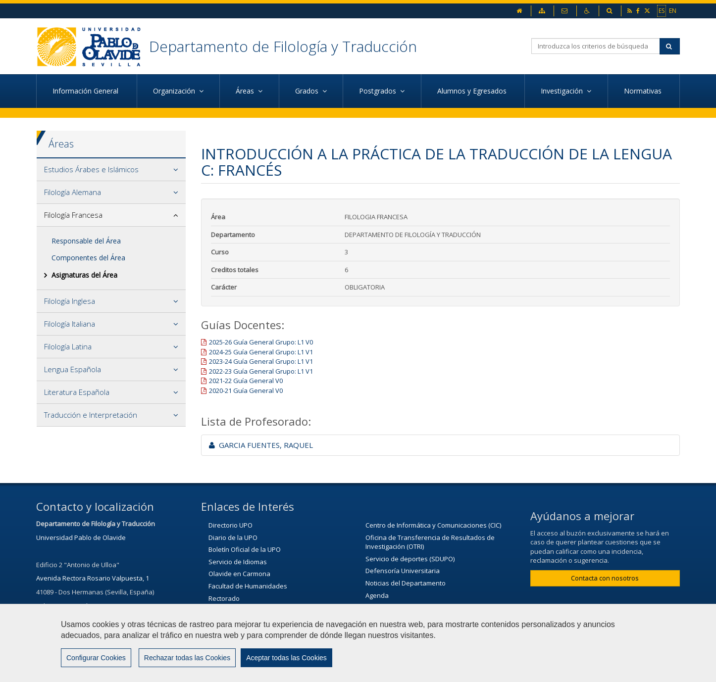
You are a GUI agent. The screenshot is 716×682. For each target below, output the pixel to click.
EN (672, 10)
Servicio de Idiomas (237, 561)
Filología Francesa (73, 215)
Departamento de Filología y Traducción (283, 46)
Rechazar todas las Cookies (187, 664)
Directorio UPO (230, 525)
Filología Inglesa (69, 301)
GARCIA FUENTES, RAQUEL (261, 445)
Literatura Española (76, 392)
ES (662, 10)
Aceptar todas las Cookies (286, 664)
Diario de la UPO (232, 537)
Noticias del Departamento (405, 583)
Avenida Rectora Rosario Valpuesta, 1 (92, 578)
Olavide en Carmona (239, 573)
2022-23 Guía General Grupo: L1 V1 (261, 371)
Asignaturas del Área (84, 275)
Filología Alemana (72, 192)
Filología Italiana (69, 324)
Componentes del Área (88, 257)
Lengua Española (72, 369)
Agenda (377, 595)
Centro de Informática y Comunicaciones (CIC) (433, 525)
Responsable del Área (86, 240)
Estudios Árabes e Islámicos (91, 169)
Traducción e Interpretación (90, 415)
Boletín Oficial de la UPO (244, 549)
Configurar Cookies (96, 664)
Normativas (644, 91)
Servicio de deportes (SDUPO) (410, 558)
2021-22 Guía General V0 (246, 380)
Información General (86, 91)
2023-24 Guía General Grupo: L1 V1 (261, 361)
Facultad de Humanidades (247, 586)
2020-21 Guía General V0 (246, 390)
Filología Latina (68, 346)
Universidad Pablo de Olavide (81, 537)
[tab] (111, 169)
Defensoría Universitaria (402, 570)
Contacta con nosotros (605, 578)
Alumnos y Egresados (473, 91)
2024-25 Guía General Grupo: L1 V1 (261, 351)
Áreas (61, 143)
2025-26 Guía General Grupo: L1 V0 (261, 342)
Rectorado (224, 598)
